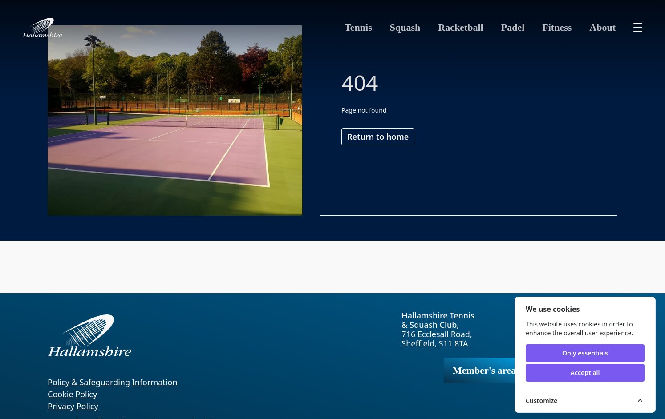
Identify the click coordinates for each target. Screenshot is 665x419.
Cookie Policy (72, 394)
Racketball (460, 27)
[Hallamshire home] (42, 27)
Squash (405, 27)
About (602, 27)
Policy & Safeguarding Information (113, 382)
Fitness (557, 27)
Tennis (358, 27)
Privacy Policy (73, 406)
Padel (513, 27)
